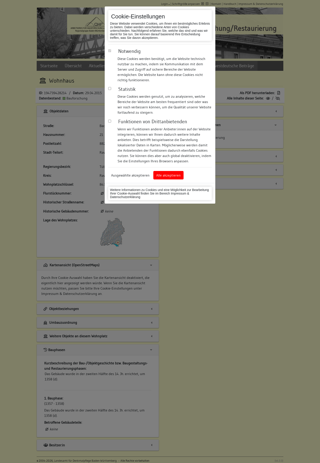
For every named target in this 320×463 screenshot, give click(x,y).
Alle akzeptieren (168, 175)
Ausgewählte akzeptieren (130, 175)
